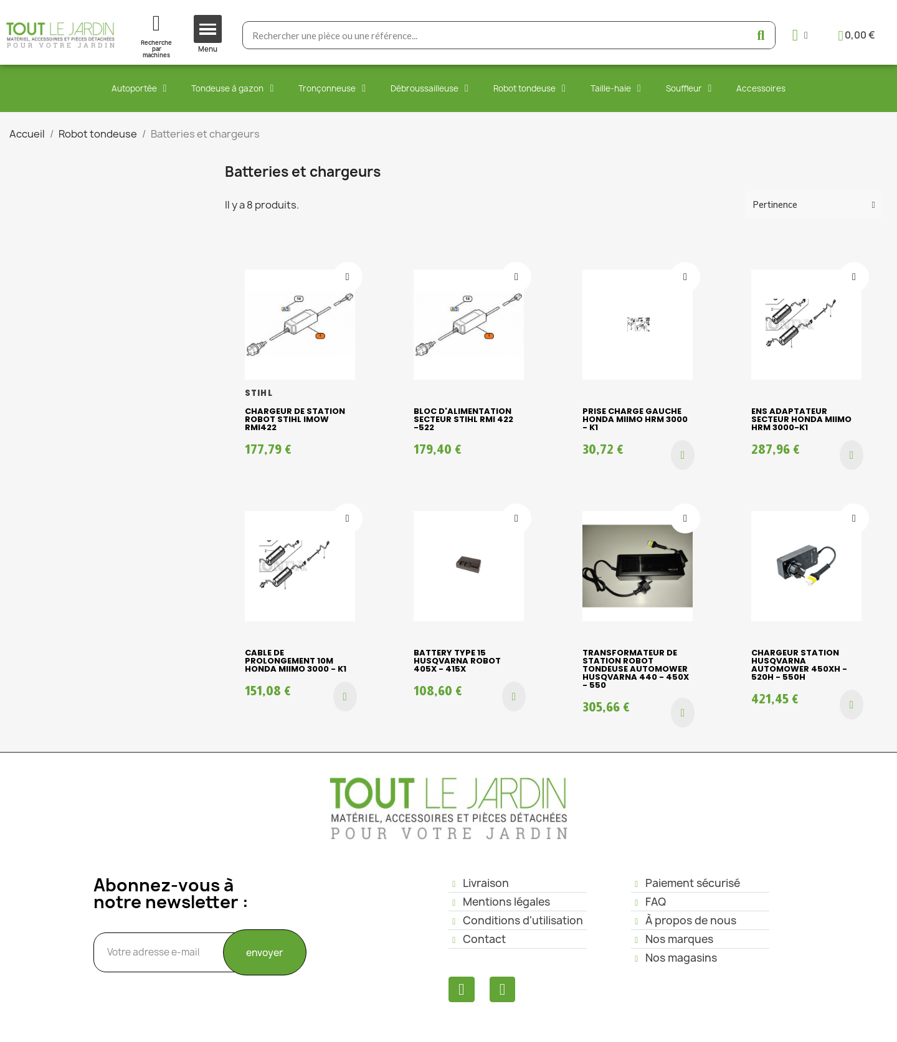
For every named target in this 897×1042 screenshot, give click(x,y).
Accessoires (760, 88)
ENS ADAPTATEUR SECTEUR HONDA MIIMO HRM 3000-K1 (801, 419)
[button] (683, 455)
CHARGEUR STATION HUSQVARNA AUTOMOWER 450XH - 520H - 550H (799, 665)
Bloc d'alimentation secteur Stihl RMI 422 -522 (463, 419)
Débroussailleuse (429, 88)
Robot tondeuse (529, 88)
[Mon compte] (800, 35)
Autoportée (139, 88)
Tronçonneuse (332, 88)
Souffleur (689, 88)
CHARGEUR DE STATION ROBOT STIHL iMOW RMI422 (295, 419)
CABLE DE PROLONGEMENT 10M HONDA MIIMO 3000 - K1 (295, 661)
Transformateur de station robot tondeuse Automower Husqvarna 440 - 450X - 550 (635, 669)
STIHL (259, 393)
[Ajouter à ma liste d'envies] (348, 277)
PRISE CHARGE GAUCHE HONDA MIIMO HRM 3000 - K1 (635, 419)
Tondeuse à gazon (232, 88)
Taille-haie (616, 88)
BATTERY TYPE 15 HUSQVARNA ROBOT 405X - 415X (457, 661)
